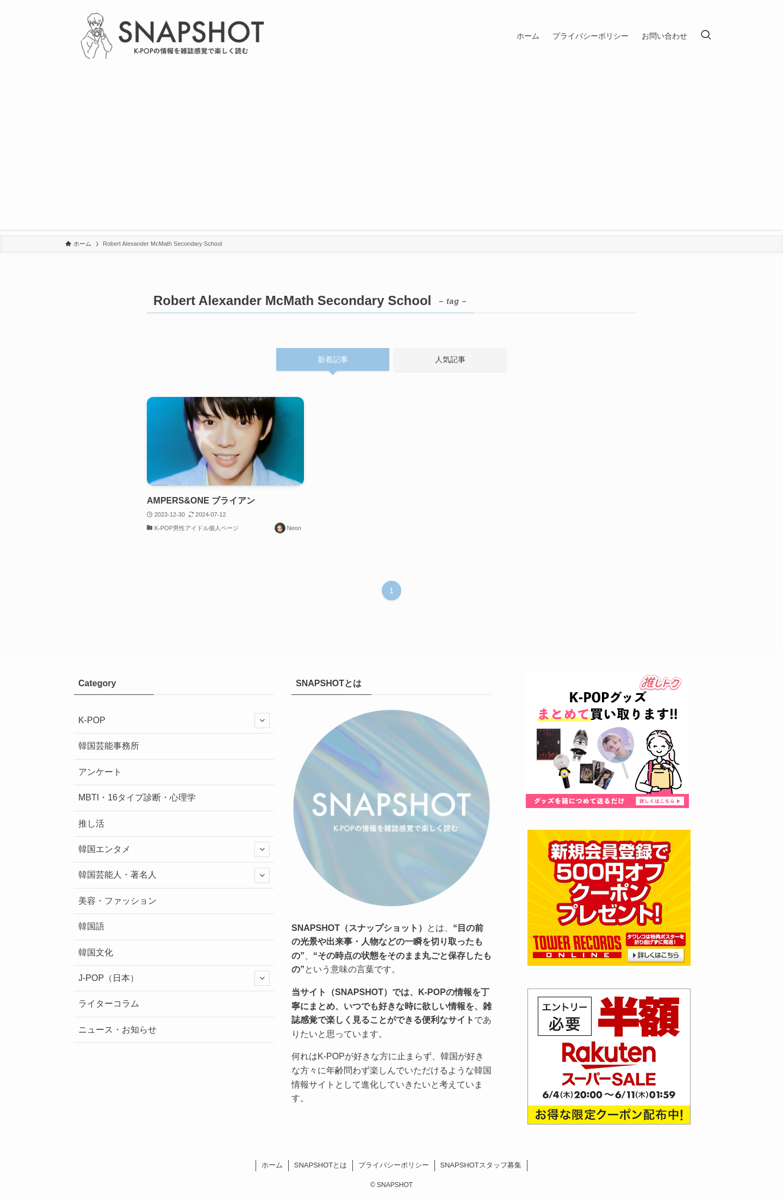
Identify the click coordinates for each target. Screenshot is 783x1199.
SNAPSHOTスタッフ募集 (480, 1165)
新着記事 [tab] (333, 359)
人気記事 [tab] (450, 359)
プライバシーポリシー (393, 1165)
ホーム (272, 1165)
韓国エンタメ (174, 849)
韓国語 (91, 926)
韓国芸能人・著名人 (174, 875)
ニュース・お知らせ (117, 1029)
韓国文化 (95, 952)
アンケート (100, 771)
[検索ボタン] (706, 36)
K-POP (174, 720)
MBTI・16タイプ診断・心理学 (137, 797)
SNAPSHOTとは (320, 1165)
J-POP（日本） (174, 978)
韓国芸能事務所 (108, 745)
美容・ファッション (117, 900)
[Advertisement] (391, 153)
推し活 (91, 823)
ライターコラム (108, 1003)
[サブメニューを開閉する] (262, 720)
